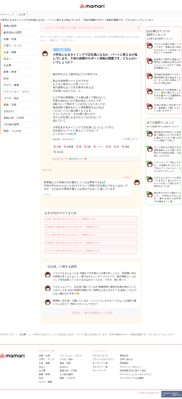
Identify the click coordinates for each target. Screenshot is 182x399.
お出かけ (9, 111)
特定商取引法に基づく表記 (133, 370)
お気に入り (131, 139)
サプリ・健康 (11, 84)
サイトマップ (99, 370)
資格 (127, 146)
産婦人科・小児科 (14, 117)
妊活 (6, 78)
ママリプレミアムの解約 (132, 378)
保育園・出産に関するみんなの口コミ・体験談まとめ (73, 243)
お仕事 (7, 65)
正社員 (60, 152)
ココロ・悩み (11, 98)
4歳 (89, 146)
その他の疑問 (11, 124)
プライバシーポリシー (131, 367)
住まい (7, 58)
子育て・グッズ (12, 45)
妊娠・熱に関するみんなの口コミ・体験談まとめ (71, 219)
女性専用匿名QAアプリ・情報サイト (92, 8)
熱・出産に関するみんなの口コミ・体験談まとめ (71, 234)
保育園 (70, 146)
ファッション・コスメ (16, 91)
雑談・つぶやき (12, 130)
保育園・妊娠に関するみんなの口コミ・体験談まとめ (73, 227)
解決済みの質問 (12, 32)
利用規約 (124, 363)
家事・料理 (10, 71)
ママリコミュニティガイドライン (136, 374)
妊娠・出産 (10, 39)
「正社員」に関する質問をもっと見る (91, 312)
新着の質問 (10, 25)
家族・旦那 (10, 104)
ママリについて (100, 355)
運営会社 (124, 355)
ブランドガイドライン (103, 359)
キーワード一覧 (100, 363)
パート (99, 146)
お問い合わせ (126, 359)
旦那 (59, 146)
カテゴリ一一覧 (100, 367)
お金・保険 (10, 52)
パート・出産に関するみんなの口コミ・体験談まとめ (73, 250)
